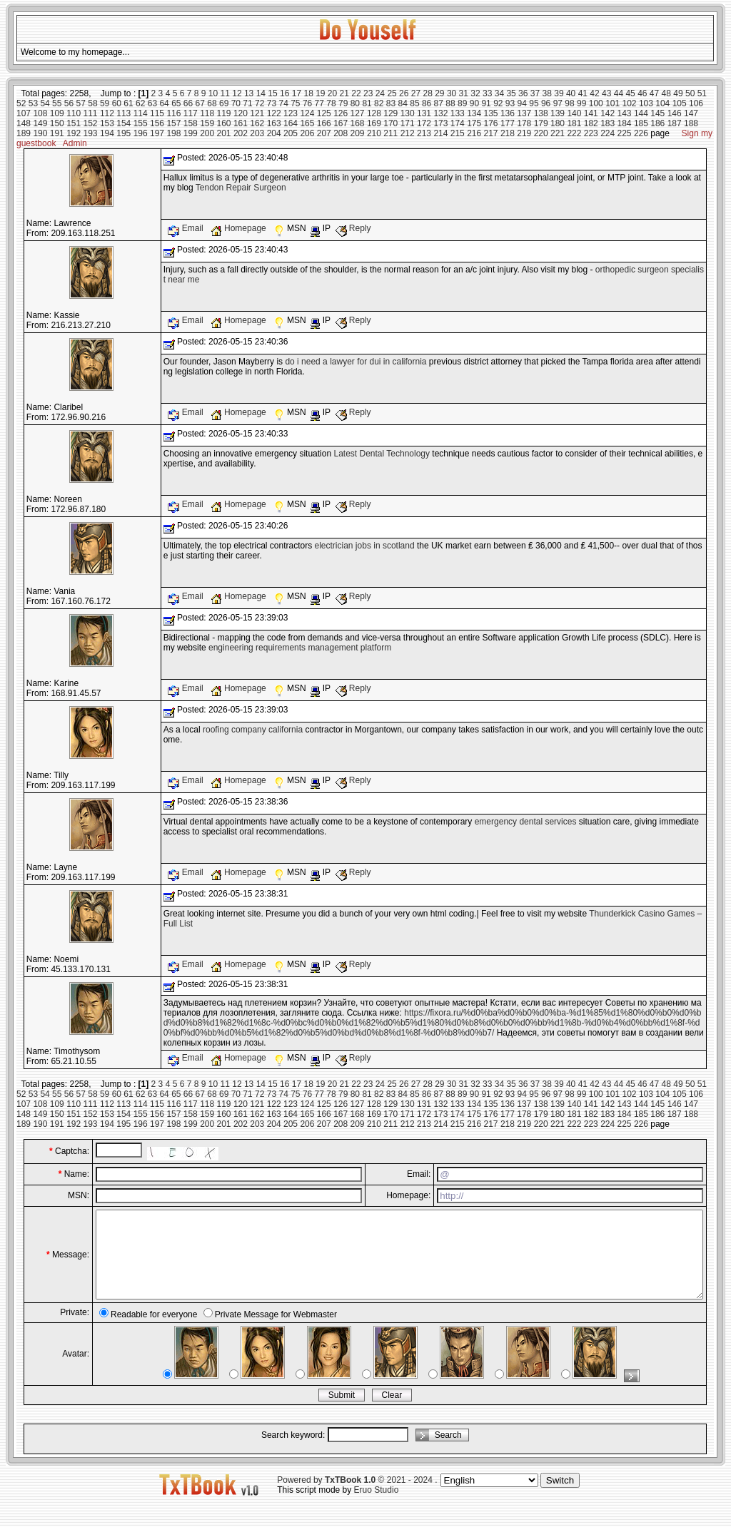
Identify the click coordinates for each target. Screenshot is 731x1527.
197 (157, 133)
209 (358, 133)
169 (374, 123)
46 (642, 93)
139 (557, 113)
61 (128, 103)
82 (378, 103)
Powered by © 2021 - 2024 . (357, 1497)
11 (225, 93)
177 (507, 123)
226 (641, 133)
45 (630, 93)
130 (407, 113)
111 (91, 113)
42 (594, 93)
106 (696, 103)
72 (259, 103)
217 (491, 133)
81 (366, 103)
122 (274, 113)
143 (624, 113)
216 (474, 133)
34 (499, 93)
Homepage (239, 228)
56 (69, 103)
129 (390, 113)
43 (606, 93)
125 (324, 113)
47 (654, 93)
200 (207, 133)
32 (475, 93)
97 (558, 103)
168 (358, 123)
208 (340, 133)
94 (522, 103)
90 (474, 103)
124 (307, 113)
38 (547, 93)
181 (574, 123)
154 (123, 123)
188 (691, 123)
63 (152, 103)
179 (541, 123)
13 (248, 93)
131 (424, 113)
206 (307, 133)
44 (618, 93)
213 (424, 133)
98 (569, 103)
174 (457, 123)
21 (344, 93)
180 (557, 123)
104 (662, 103)
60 (116, 103)
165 (307, 123)
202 (240, 133)
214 (440, 133)
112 (107, 113)
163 (274, 123)
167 (340, 123)
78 (331, 103)
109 (57, 113)
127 (358, 113)
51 (702, 93)
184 (624, 123)
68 (211, 103)
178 (524, 123)
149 (40, 123)
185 (641, 123)
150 (57, 123)
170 (390, 123)
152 (91, 123)
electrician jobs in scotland (365, 546)
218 (507, 133)
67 (200, 103)
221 (557, 133)
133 (457, 113)
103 (646, 103)
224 (607, 133)
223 (591, 133)
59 (104, 103)
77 (319, 103)
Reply (353, 228)
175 (474, 123)
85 (414, 103)
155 (140, 123)
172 (424, 123)
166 (324, 123)
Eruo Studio (376, 1507)
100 (596, 103)
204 (274, 133)
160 (224, 123)
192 (73, 133)
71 (247, 103)
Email (187, 228)
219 (524, 133)
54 (44, 103)
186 (657, 123)
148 (23, 123)
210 (374, 133)
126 (340, 113)
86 (426, 103)
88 (450, 103)
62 (140, 103)
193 (91, 133)
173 (440, 123)
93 (510, 103)
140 (574, 113)
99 (581, 103)
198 (173, 133)
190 (40, 133)
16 (284, 93)
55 (56, 103)
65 (176, 103)
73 (271, 103)
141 (591, 113)
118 (207, 113)
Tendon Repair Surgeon (241, 188)
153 (107, 123)
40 (570, 93)
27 (415, 93)
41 (583, 93)
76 (307, 103)
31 (463, 93)
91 (485, 103)
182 (591, 123)
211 (390, 133)
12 (236, 93)
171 (407, 123)
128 (374, 113)
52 (21, 103)
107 (23, 113)
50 (690, 93)
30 (451, 93)
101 (612, 103)
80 (355, 103)
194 (107, 133)
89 (462, 103)
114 (140, 113)
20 (332, 93)
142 (607, 113)
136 (507, 113)
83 (390, 103)
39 (558, 93)
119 (224, 113)
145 (657, 113)
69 (223, 103)
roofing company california (253, 730)
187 (674, 123)
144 (641, 113)
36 (523, 93)
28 (427, 93)
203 (257, 133)
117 (190, 113)
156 (157, 123)
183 (607, 123)
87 (438, 103)
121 (257, 113)
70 (236, 103)
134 (474, 113)
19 (320, 93)
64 (163, 103)
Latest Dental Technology (381, 454)
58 (92, 103)
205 (290, 133)
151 (73, 123)
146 (674, 113)
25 (391, 93)
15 (272, 93)
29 (439, 93)
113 (123, 113)
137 (524, 113)
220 (541, 133)
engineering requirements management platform (299, 648)
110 (73, 113)
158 (190, 123)
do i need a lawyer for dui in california (355, 362)
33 (487, 93)
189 (23, 133)
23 (368, 93)
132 (440, 113)
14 (261, 93)
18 (308, 93)
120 (240, 113)
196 (140, 133)
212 (407, 133)
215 (457, 133)
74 (283, 103)
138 (541, 113)
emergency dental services (526, 822)
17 (296, 93)
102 (629, 103)
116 (173, 113)
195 (123, 133)
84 (403, 103)
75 (295, 103)
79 (343, 103)
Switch (560, 1497)
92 (498, 103)
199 (190, 133)
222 (574, 133)
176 (491, 123)
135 (491, 113)
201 (224, 133)
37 (535, 93)
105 (679, 103)
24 (380, 93)
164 (290, 123)
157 (173, 123)
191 (57, 133)
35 (510, 93)
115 (157, 113)
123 (290, 113)
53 (33, 103)
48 (666, 93)
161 (240, 123)
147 (691, 113)
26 (403, 93)
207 (324, 133)
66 (188, 103)
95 (533, 103)
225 (624, 133)
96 (545, 103)
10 (213, 93)
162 (257, 123)
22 (356, 93)
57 (81, 103)
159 (207, 123)
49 (677, 93)
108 (40, 113)
